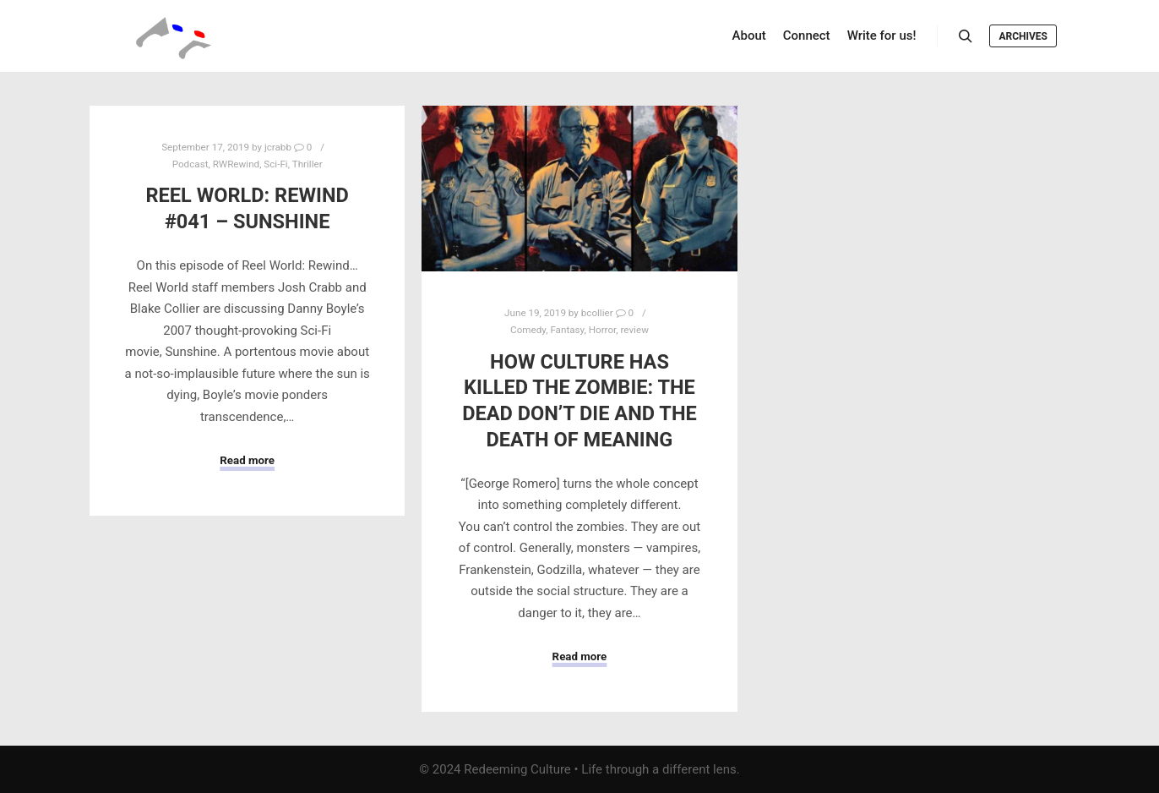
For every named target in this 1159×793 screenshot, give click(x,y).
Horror (603, 330)
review (635, 330)
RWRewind (236, 164)
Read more (247, 460)
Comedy (528, 330)
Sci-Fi (275, 164)
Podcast (190, 164)
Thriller (307, 164)
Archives (1022, 36)
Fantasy (567, 330)
